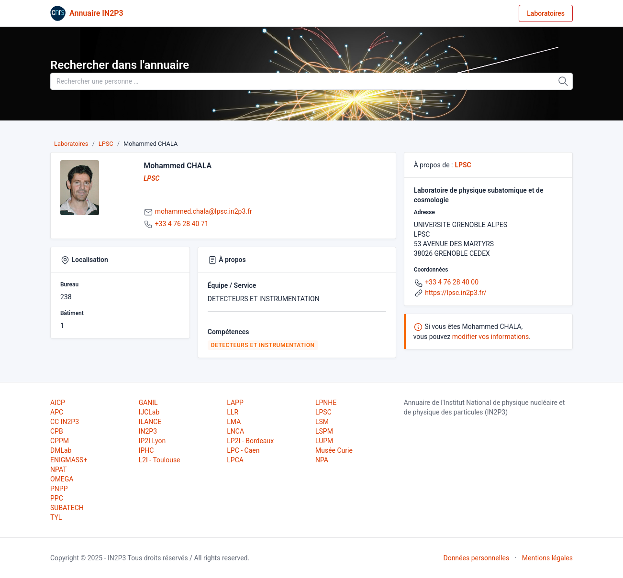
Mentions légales (547, 558)
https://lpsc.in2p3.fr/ (456, 292)
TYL (56, 517)
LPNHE (325, 402)
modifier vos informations (490, 336)
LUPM (324, 441)
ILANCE (150, 421)
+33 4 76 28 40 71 (182, 224)
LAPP (235, 402)
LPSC (106, 143)
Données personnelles (476, 558)
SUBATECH (67, 508)
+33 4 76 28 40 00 (451, 282)
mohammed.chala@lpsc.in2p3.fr (203, 211)
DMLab (60, 450)
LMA (234, 421)
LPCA (235, 460)
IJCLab (149, 412)
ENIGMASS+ (68, 460)
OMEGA (61, 479)
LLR (232, 412)
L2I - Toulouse (159, 460)
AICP (57, 402)
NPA (321, 460)
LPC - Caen (243, 450)
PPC (56, 498)
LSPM (324, 431)
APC (56, 412)
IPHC (146, 450)
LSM (322, 421)
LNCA (235, 431)
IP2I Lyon (152, 441)
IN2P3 (148, 431)
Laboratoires (546, 13)
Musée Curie (334, 450)
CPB (56, 431)
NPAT (58, 469)
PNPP (58, 488)
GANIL (148, 402)
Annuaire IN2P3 (96, 13)
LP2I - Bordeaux (250, 441)
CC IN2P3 (64, 421)
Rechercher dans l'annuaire (119, 65)
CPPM (59, 441)
